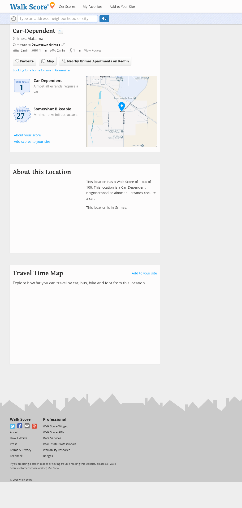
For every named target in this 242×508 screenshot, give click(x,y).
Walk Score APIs (53, 432)
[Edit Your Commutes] (63, 44)
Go (104, 19)
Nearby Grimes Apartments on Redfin (95, 61)
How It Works (18, 438)
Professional (54, 419)
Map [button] (47, 61)
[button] (13, 18)
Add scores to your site (32, 142)
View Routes (92, 50)
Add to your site (144, 273)
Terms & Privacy (20, 450)
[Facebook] (20, 426)
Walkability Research (56, 450)
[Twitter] (12, 426)
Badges (48, 456)
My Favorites (93, 7)
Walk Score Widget (55, 426)
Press (13, 444)
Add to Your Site (122, 7)
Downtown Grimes (46, 45)
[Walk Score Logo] (32, 6)
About (14, 432)
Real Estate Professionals (59, 444)
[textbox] (57, 18)
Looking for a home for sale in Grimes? (39, 70)
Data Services (52, 438)
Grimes (19, 38)
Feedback (16, 456)
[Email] (27, 426)
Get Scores (67, 7)
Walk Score (20, 419)
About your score (27, 135)
